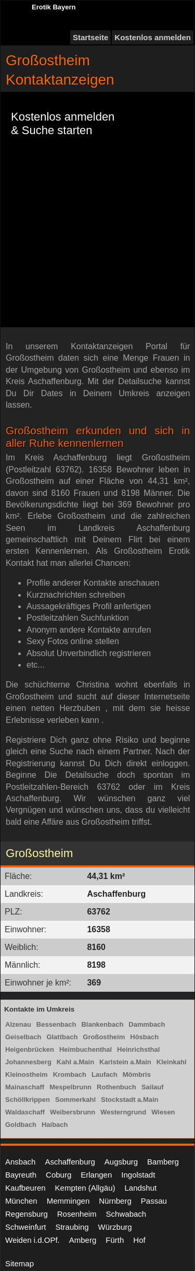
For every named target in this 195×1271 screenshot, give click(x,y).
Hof (139, 1240)
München (21, 1200)
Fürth (115, 1240)
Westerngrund (123, 1112)
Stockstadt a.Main (130, 1099)
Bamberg (163, 1161)
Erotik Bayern (54, 7)
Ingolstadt (138, 1174)
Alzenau (18, 1024)
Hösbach (144, 1037)
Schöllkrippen (27, 1099)
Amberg (83, 1240)
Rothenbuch (116, 1087)
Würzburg (115, 1226)
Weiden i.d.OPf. (32, 1240)
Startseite (90, 37)
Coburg (58, 1174)
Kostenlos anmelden (152, 37)
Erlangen (96, 1174)
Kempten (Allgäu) (85, 1187)
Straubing (71, 1226)
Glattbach (61, 1037)
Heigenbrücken (29, 1049)
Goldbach (20, 1125)
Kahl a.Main (75, 1062)
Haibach (55, 1125)
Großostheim (104, 1037)
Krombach (69, 1074)
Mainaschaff (24, 1087)
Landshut (140, 1187)
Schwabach (126, 1213)
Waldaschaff (25, 1112)
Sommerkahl (75, 1099)
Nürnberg (115, 1200)
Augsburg (121, 1161)
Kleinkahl (172, 1062)
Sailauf (152, 1087)
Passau (154, 1200)
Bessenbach (56, 1024)
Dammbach (146, 1024)
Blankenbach (102, 1024)
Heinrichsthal (138, 1049)
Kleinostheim (26, 1074)
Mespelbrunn (70, 1087)
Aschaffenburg (70, 1161)
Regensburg (26, 1213)
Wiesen (163, 1112)
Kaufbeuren (25, 1187)
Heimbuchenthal (85, 1049)
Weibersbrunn (72, 1112)
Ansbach (20, 1161)
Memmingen (68, 1200)
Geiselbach (23, 1037)
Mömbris (137, 1074)
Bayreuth (20, 1174)
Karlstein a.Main (125, 1062)
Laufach (105, 1074)
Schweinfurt (25, 1226)
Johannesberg (28, 1062)
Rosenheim (77, 1213)
